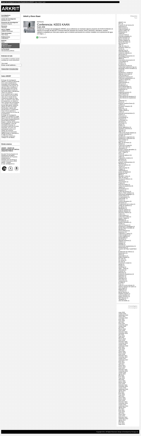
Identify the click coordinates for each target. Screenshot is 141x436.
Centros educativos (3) (125, 201)
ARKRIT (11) (122, 22)
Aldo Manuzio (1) (123, 298)
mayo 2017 (122, 362)
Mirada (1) (121, 264)
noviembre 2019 (123, 333)
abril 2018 (121, 350)
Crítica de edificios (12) (125, 155)
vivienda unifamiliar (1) (125, 134)
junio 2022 (121, 319)
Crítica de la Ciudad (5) (125, 145)
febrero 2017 (122, 367)
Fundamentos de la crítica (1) (127, 204)
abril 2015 (121, 396)
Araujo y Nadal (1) (124, 218)
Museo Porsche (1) (124, 39)
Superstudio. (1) (123, 198)
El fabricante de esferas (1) (126, 251)
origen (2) (121, 156)
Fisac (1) (121, 284)
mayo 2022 (122, 320)
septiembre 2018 (123, 346)
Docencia (4, 26)
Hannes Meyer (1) (124, 57)
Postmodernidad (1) (124, 151)
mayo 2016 (122, 378)
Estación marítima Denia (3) (126, 103)
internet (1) (122, 180)
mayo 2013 (122, 424)
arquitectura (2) (123, 173)
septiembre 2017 (123, 360)
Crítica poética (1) (124, 215)
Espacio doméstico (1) (125, 222)
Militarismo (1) (123, 81)
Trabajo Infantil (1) (124, 110)
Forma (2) (121, 153)
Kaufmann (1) (122, 275)
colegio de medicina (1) (125, 205)
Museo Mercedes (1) (124, 42)
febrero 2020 (122, 329)
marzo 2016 (122, 381)
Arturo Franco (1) (123, 95)
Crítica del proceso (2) (125, 191)
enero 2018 (122, 354)
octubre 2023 (122, 313)
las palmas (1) (123, 207)
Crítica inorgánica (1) (124, 235)
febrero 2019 (122, 339)
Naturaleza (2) (123, 278)
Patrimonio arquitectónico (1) (127, 78)
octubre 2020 (122, 326)
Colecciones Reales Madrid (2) (127, 132)
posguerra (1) (122, 190)
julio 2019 (121, 334)
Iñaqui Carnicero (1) (124, 296)
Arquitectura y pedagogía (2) (127, 226)
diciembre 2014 (123, 402)
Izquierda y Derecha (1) (125, 128)
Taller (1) (121, 44)
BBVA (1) (121, 174)
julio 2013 (121, 421)
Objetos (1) (122, 187)
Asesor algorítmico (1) (125, 127)
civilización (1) (123, 100)
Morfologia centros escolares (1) (128, 68)
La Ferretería (7, 49)
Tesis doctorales (6, 34)
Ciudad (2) (121, 70)
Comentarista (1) (123, 117)
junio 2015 (121, 393)
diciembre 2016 (123, 369)
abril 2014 (121, 413)
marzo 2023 (122, 316)
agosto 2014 (122, 407)
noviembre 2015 (123, 386)
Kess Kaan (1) (123, 279)
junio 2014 (121, 410)
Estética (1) (122, 125)
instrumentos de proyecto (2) (127, 60)
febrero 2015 (122, 399)
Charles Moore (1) (124, 195)
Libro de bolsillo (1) (124, 300)
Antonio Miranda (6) (124, 230)
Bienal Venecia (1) (124, 292)
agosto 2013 (122, 420)
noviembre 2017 (123, 357)
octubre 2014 (122, 404)
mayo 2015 (122, 395)
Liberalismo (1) (123, 148)
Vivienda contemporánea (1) (127, 113)
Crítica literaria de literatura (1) (127, 96)
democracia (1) (123, 54)
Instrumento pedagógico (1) (126, 194)
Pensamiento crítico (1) (125, 88)
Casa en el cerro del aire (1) (126, 285)
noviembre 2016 (123, 371)
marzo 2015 (122, 397)
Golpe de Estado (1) (124, 29)
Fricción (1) (122, 200)
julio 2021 (121, 322)
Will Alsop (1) (122, 163)
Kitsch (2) (121, 254)
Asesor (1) (121, 124)
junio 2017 (121, 361)
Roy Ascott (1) (123, 160)
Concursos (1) (123, 116)
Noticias (3, 41)
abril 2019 (121, 337)
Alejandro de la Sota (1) (125, 74)
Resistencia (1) (123, 32)
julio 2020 (121, 327)
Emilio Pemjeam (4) (124, 37)
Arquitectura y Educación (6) (127, 138)
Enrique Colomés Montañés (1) (127, 149)
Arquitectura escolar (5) (125, 65)
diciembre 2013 (123, 417)
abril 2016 (121, 379)
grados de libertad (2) (125, 172)
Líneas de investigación (8, 19)
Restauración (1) (123, 247)
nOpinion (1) (122, 141)
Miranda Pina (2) (123, 50)
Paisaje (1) (122, 265)
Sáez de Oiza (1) (123, 177)
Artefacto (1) (122, 242)
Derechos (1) (122, 121)
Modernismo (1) (123, 253)
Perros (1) (121, 102)
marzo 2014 (122, 414)
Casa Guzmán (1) (124, 75)
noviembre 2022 (123, 318)
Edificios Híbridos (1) (124, 211)
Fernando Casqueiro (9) (125, 106)
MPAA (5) (121, 58)
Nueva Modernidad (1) (125, 86)
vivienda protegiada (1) (125, 36)
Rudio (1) (121, 71)
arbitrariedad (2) (123, 170)
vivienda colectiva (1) (125, 209)
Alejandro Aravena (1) (125, 240)
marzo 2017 (122, 365)
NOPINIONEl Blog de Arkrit (6, 45)
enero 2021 (122, 323)
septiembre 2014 (123, 406)
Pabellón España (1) (124, 293)
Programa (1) (122, 118)
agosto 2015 (122, 390)
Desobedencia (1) (124, 188)
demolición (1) (123, 202)
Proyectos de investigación (9, 23)
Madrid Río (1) (123, 289)
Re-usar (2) (122, 261)
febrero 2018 (122, 353)
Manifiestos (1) (123, 208)
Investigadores (5, 16)
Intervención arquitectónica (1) (127, 246)
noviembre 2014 (123, 403)
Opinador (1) (122, 130)
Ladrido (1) (122, 105)
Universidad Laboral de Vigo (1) (128, 67)
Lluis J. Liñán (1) (123, 152)
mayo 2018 (122, 348)
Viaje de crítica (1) (124, 46)
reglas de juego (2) (124, 167)
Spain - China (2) (123, 268)
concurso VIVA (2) (124, 35)
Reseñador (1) (123, 123)
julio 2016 (121, 375)
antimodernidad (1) (124, 51)
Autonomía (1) (123, 26)
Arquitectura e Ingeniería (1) (126, 137)
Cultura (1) (122, 214)
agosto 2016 (122, 374)
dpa (36, 2)
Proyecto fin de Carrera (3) (126, 25)
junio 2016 (121, 376)
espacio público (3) (124, 30)
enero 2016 (122, 383)
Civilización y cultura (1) (125, 233)
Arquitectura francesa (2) (126, 77)
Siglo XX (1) (122, 131)
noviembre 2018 (123, 343)
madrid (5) (121, 33)
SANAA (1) (122, 144)
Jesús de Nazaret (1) (124, 225)
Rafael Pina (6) (123, 109)
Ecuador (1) (122, 135)
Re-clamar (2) (122, 260)
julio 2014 (121, 409)
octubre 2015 (122, 388)
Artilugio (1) (122, 243)
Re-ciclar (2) (122, 258)
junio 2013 (121, 423)
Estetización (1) (123, 89)
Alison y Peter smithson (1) (126, 193)
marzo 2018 (122, 351)
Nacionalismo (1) (123, 256)
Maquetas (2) (122, 272)
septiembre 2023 (123, 315)
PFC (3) (121, 23)
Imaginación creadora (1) (126, 158)
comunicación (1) (123, 181)
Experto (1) (122, 114)
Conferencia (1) (123, 281)
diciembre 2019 (123, 332)
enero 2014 (122, 416)
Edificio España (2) (124, 257)
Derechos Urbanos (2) (125, 212)
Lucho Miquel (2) (123, 61)
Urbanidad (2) (122, 270)
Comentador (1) (123, 120)
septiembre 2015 (123, 389)
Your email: (4, 63)
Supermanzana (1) (124, 82)
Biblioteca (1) (122, 219)
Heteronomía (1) (123, 28)
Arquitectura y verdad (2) (126, 72)
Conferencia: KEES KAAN (53, 24)
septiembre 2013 (123, 418)
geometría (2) (122, 159)
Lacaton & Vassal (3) (124, 79)
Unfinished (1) (122, 291)
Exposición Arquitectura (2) (126, 274)
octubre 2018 (122, 344)
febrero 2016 (122, 382)
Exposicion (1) (123, 232)
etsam (40, 2)
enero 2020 (122, 330)
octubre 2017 (122, 358)
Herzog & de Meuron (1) (125, 179)
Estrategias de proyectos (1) (127, 56)
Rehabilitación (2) (124, 221)
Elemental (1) (122, 239)
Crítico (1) (121, 111)
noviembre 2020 (123, 325)
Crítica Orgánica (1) (124, 236)
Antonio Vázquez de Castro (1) (127, 286)
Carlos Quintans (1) (124, 295)
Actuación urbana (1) (124, 47)
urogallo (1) (122, 169)
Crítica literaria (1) (124, 93)
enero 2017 (122, 368)
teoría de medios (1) (124, 184)
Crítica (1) (121, 91)
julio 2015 (121, 392)
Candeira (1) (122, 63)
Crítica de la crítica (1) (125, 216)
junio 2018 (121, 347)
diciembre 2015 (123, 385)
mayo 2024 (122, 312)
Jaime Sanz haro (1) (124, 146)
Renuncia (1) (122, 84)
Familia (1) (122, 223)
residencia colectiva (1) (125, 53)
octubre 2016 (122, 372)
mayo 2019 (122, 336)
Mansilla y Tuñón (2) (124, 176)
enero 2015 (122, 400)
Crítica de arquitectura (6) (126, 186)
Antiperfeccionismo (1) (125, 92)
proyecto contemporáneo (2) (127, 162)
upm (44, 2)
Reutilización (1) (123, 85)
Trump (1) (121, 49)
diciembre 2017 (123, 355)
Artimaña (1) (122, 244)
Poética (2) (122, 183)
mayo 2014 (122, 411)
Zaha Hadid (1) (123, 288)
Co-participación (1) (124, 197)
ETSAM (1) (122, 282)
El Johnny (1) (122, 64)
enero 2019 (122, 340)
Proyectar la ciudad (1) (125, 263)
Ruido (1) (121, 107)
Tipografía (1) (122, 299)
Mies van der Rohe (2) (125, 142)
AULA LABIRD (7, 30)
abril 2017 (121, 364)
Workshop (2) (122, 267)
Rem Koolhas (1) (123, 139)
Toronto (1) (122, 166)
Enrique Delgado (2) (124, 40)
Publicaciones (5, 37)
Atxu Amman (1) (123, 43)
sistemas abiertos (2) (124, 165)
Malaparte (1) (122, 277)
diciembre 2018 (123, 341)
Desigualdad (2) (123, 237)
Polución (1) (122, 271)
